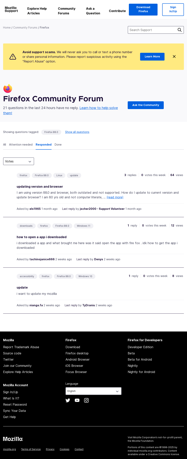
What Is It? (11, 398)
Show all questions (77, 132)
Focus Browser (76, 372)
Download (72, 347)
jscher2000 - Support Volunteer (102, 208)
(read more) (115, 197)
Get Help (9, 417)
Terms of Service (31, 449)
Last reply (68, 208)
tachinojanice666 (42, 259)
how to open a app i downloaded (41, 237)
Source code (12, 353)
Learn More (152, 56)
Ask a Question (93, 11)
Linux (59, 175)
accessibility (27, 276)
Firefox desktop (77, 353)
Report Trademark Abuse (21, 347)
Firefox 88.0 (51, 132)
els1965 (35, 208)
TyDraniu (88, 305)
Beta (131, 353)
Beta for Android (140, 359)
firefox (23, 175)
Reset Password (15, 404)
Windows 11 (83, 225)
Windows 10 (85, 276)
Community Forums (66, 11)
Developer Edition (140, 347)
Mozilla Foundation (142, 440)
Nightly (133, 366)
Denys (98, 259)
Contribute (117, 11)
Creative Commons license (163, 454)
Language (71, 383)
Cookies (64, 449)
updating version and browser (40, 186)
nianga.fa (36, 305)
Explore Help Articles (37, 11)
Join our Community (17, 366)
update (74, 175)
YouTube (77, 400)
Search (180, 30)
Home (7, 27)
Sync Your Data (14, 411)
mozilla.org (9, 449)
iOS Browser (74, 366)
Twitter (8, 359)
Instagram (86, 400)
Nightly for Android (141, 372)
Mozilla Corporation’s (145, 437)
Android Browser (77, 359)
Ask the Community (145, 105)
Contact (79, 449)
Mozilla (12, 439)
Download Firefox (143, 9)
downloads (26, 225)
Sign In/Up (173, 9)
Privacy (50, 449)
